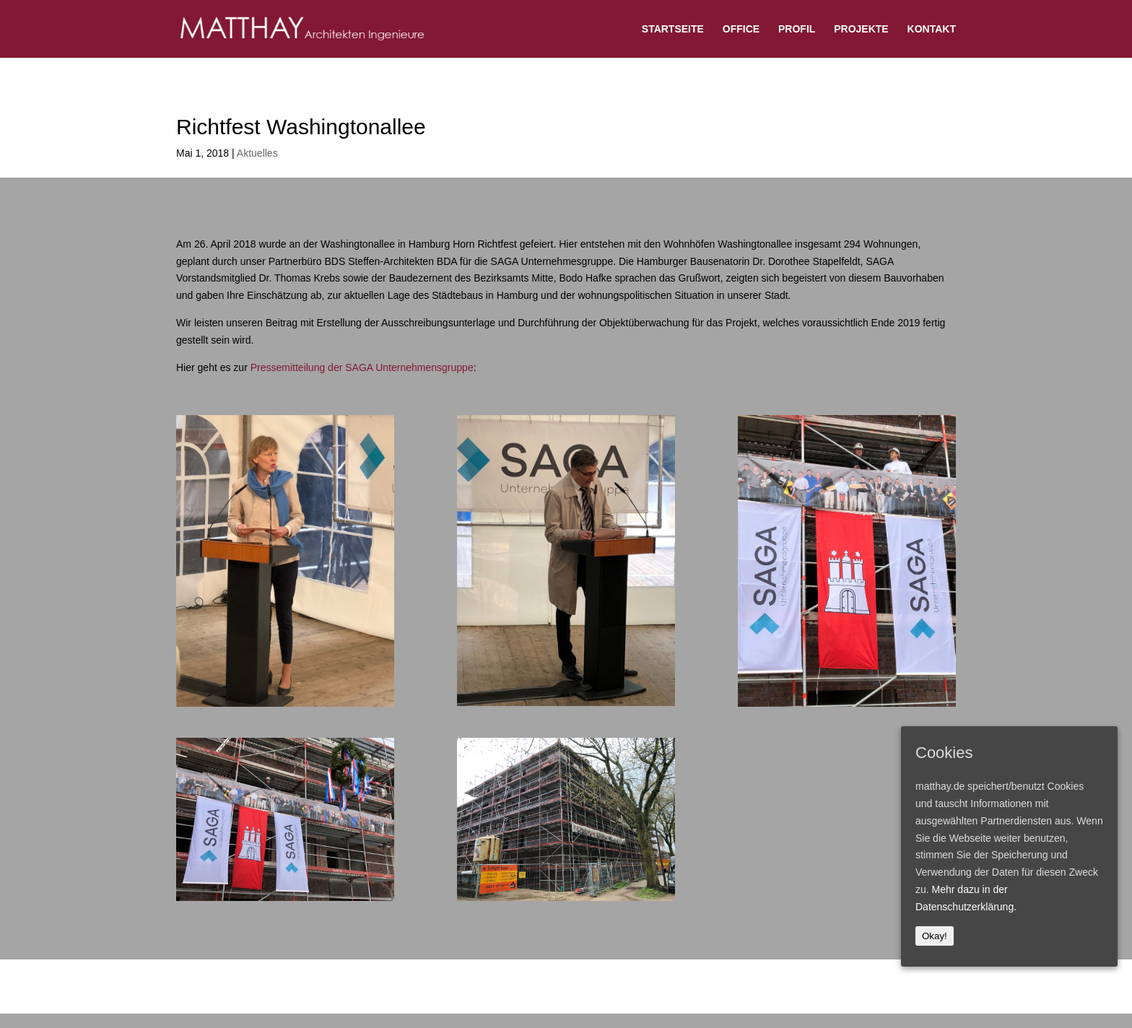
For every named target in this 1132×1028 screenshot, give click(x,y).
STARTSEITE (673, 29)
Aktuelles (257, 153)
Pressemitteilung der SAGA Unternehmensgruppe (362, 367)
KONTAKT (931, 29)
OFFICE (741, 29)
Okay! (934, 936)
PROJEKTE (861, 29)
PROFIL (796, 29)
